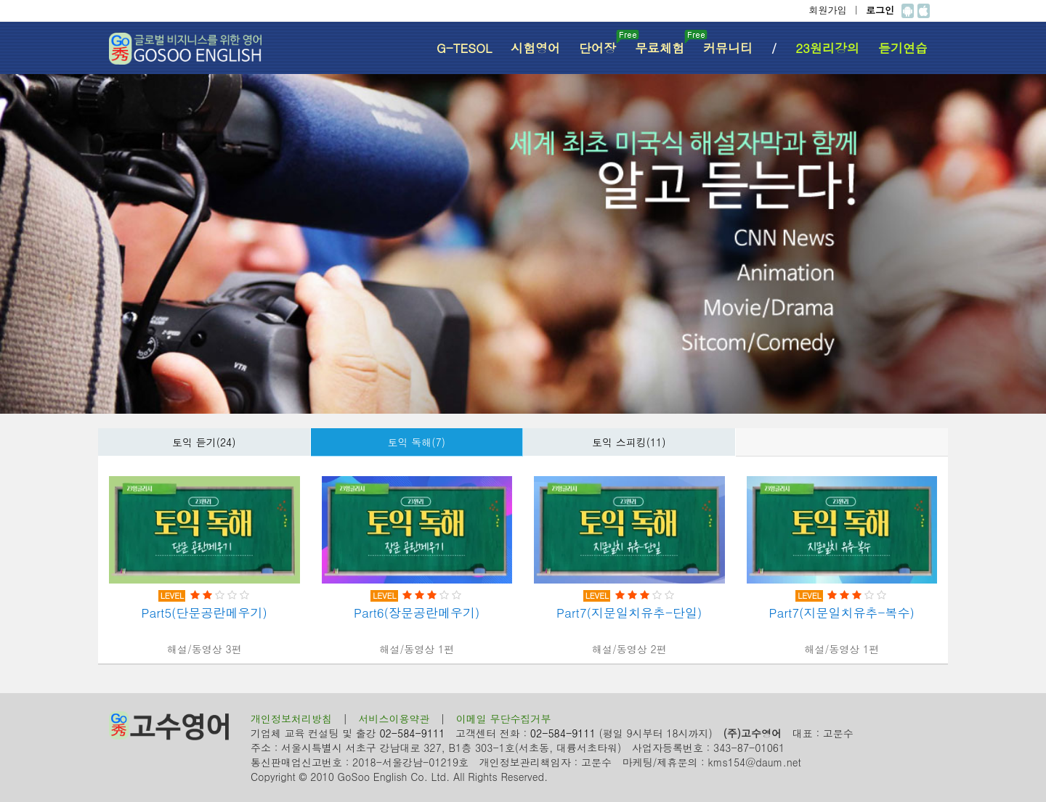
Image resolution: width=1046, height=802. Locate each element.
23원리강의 (827, 48)
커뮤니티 (728, 48)
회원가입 (828, 10)
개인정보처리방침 (291, 718)
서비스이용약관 (393, 718)
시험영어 (535, 48)
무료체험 (664, 43)
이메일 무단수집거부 (503, 718)
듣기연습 (903, 48)
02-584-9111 (412, 733)
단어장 (602, 43)
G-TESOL (464, 48)
